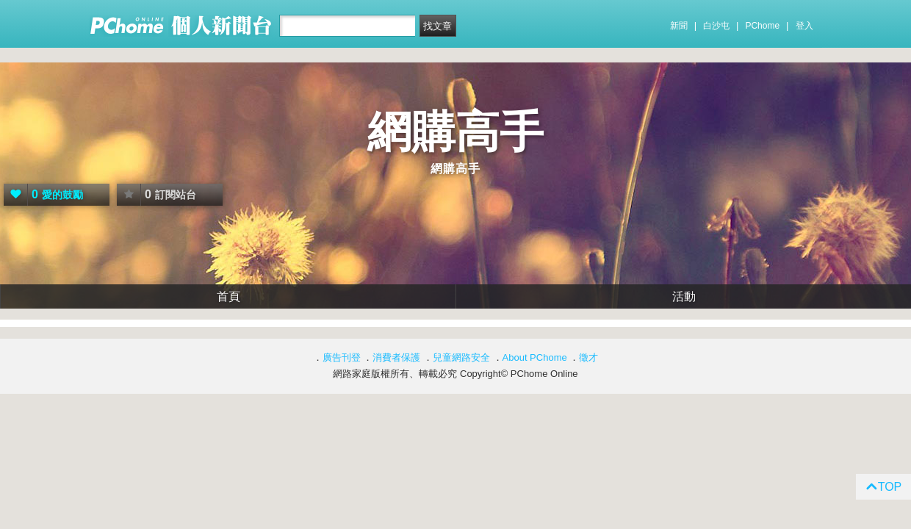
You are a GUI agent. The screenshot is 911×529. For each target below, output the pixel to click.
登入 (804, 26)
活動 (684, 296)
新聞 (679, 26)
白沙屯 (716, 26)
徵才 (588, 357)
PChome (762, 26)
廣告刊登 (342, 357)
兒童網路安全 (461, 357)
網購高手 (455, 131)
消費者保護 (396, 357)
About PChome (535, 357)
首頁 (228, 296)
